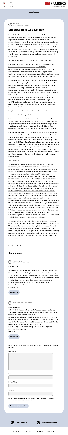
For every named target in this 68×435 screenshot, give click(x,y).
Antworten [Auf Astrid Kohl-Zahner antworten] (14, 292)
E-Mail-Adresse (13, 382)
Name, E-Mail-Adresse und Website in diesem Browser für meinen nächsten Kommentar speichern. (32, 400)
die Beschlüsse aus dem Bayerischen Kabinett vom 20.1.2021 (28, 69)
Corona (36, 12)
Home (31, 12)
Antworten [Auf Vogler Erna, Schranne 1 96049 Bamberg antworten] (14, 337)
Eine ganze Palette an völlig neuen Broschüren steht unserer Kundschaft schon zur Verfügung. (31, 190)
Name (10, 374)
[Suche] (11, 4)
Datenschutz (51, 431)
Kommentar (12, 352)
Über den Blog (17, 431)
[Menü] (5, 4)
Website (11, 390)
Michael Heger (16, 23)
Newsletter (29, 431)
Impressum (39, 431)
